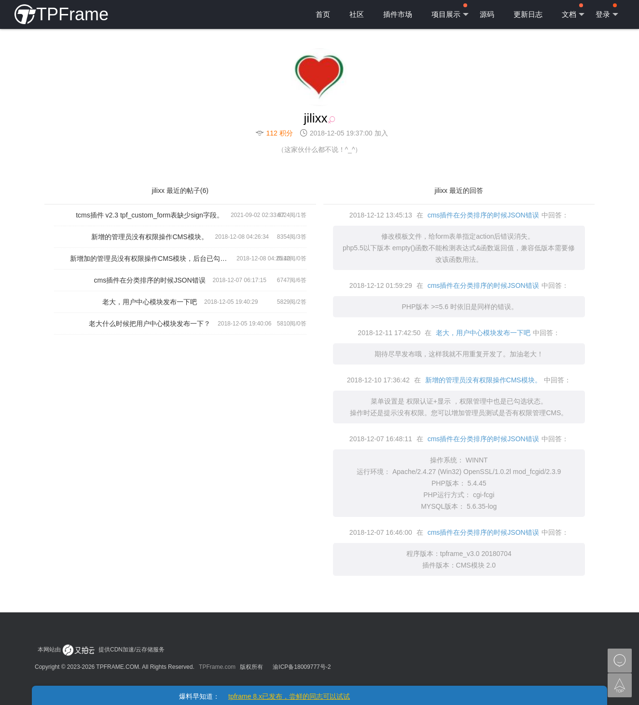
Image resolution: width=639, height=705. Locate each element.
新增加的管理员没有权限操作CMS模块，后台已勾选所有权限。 (153, 258)
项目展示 (450, 11)
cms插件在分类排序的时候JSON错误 (150, 280)
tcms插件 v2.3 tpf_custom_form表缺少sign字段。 (149, 215)
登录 (607, 11)
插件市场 (397, 14)
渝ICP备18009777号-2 (302, 667)
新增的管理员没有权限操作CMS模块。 (149, 237)
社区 (356, 14)
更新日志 (528, 14)
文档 (573, 11)
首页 (323, 14)
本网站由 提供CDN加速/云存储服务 (101, 649)
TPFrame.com (217, 667)
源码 (487, 14)
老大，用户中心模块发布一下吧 (149, 302)
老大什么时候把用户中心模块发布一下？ (149, 323)
